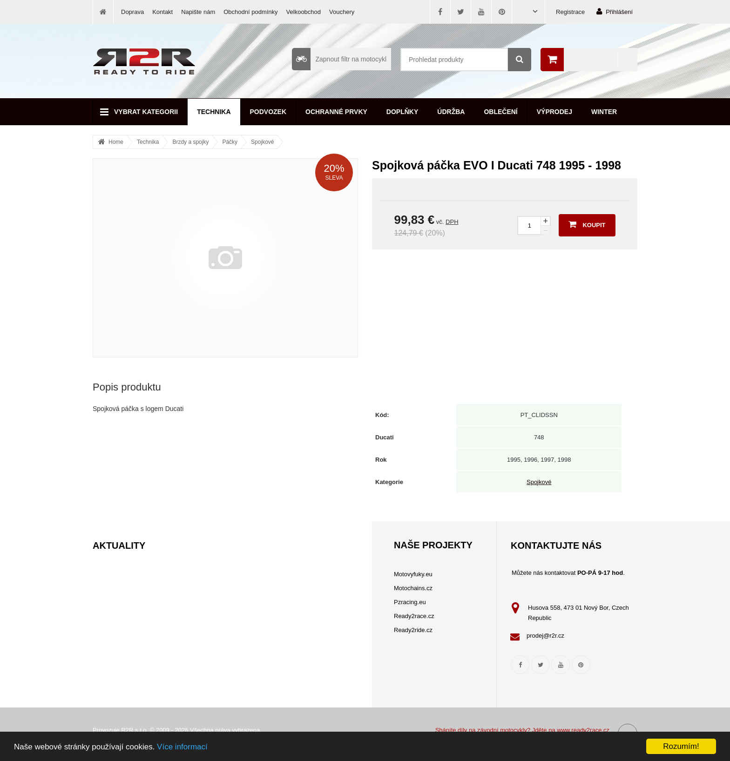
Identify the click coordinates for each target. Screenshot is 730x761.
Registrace (570, 11)
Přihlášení (614, 11)
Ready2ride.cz (413, 629)
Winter (604, 111)
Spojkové (262, 142)
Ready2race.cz (414, 616)
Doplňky (402, 111)
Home (115, 142)
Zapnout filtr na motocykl (339, 59)
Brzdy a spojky (190, 142)
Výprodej (554, 111)
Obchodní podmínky (250, 11)
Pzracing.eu (410, 602)
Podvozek (268, 111)
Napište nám (198, 11)
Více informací (182, 746)
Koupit (586, 224)
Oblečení (500, 111)
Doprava (132, 11)
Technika (213, 111)
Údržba (451, 111)
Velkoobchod (303, 11)
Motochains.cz (413, 588)
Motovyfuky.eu (413, 574)
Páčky (229, 142)
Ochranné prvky (336, 111)
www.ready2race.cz (583, 730)
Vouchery (341, 11)
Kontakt (162, 11)
